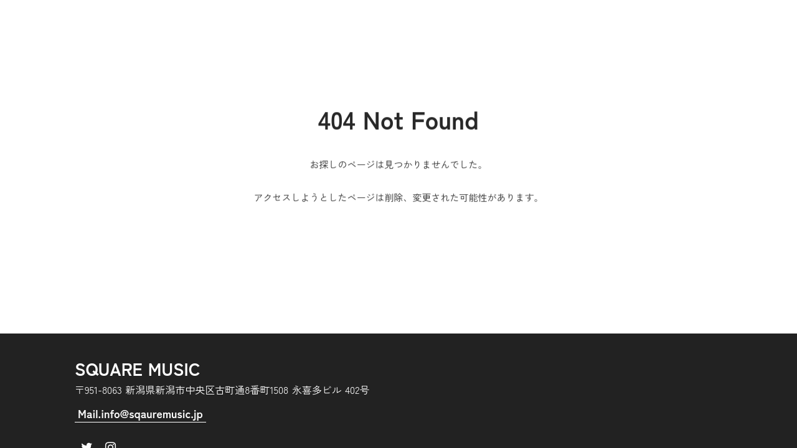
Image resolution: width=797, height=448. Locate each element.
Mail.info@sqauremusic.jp (140, 413)
